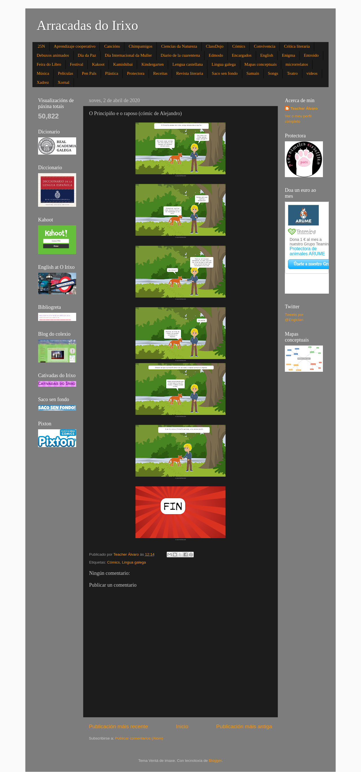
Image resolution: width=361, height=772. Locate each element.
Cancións (112, 46)
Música (43, 73)
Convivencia (264, 46)
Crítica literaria (297, 46)
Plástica (111, 73)
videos (312, 73)
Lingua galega (223, 64)
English (266, 55)
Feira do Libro (49, 64)
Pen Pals (89, 73)
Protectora (135, 73)
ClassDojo (215, 46)
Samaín (252, 73)
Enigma (288, 55)
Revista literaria (189, 73)
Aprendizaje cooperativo (75, 46)
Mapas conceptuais (261, 64)
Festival (76, 64)
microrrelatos (296, 64)
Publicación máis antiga (244, 726)
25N (41, 46)
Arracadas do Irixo (87, 25)
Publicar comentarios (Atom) (139, 738)
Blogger (215, 760)
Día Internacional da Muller (128, 55)
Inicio (182, 726)
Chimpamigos (140, 46)
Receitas (160, 73)
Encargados (242, 55)
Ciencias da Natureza (179, 46)
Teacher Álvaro (304, 108)
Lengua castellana (187, 64)
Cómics (238, 46)
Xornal (63, 82)
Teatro (292, 73)
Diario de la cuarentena (180, 55)
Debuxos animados (53, 55)
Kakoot (98, 64)
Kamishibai (123, 64)
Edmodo (216, 55)
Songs (273, 73)
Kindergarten (152, 64)
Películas (65, 73)
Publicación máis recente (118, 726)
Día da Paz (87, 55)
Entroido (311, 55)
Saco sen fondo (225, 73)
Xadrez (43, 82)
